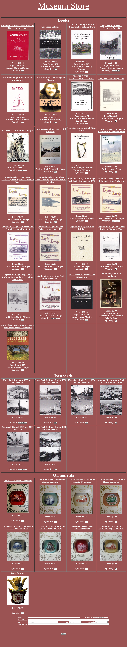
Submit (63, 633)
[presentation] (63, 629)
